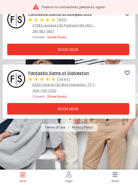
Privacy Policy (82, 128)
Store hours (57, 37)
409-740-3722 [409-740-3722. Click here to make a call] (44, 90)
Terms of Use (55, 128)
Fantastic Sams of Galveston (58, 73)
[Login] (68, 177)
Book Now (68, 49)
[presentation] (69, 32)
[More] (115, 177)
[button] (69, 7)
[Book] (22, 177)
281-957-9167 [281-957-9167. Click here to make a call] (43, 31)
